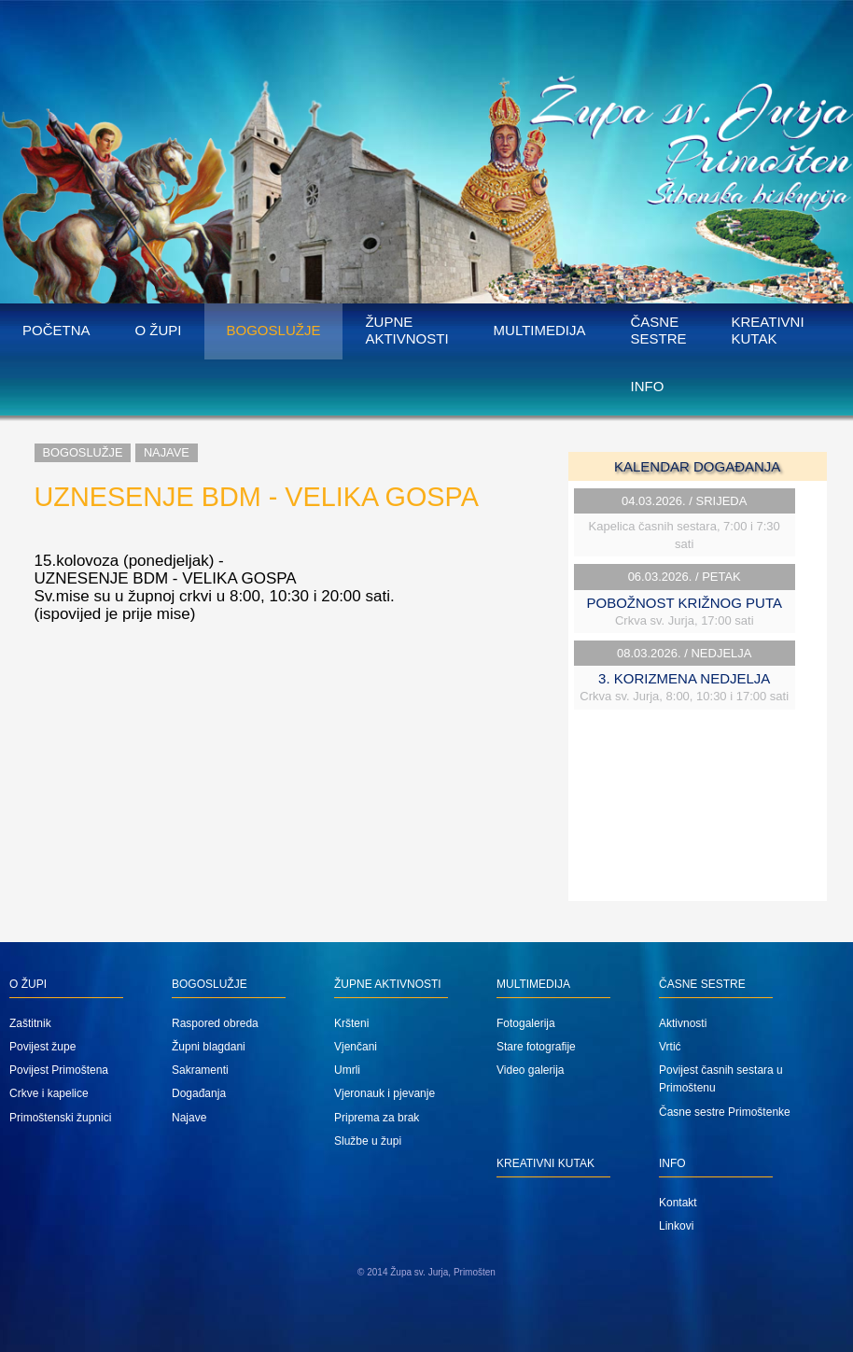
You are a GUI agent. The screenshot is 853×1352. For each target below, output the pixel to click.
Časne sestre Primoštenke (724, 1112)
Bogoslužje (274, 330)
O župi (158, 330)
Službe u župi (367, 1141)
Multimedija (540, 330)
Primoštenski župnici (60, 1117)
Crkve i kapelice (49, 1093)
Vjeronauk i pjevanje (384, 1093)
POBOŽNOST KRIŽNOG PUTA (683, 603)
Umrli (347, 1070)
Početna (56, 330)
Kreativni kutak (768, 330)
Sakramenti (200, 1070)
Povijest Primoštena (58, 1070)
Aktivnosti (682, 1023)
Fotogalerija (525, 1023)
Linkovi (676, 1225)
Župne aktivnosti (406, 330)
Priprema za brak (376, 1117)
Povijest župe (42, 1046)
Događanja (199, 1093)
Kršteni (351, 1023)
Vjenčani (355, 1046)
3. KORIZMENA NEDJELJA (684, 678)
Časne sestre (658, 330)
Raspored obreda (215, 1023)
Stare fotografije (536, 1046)
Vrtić (670, 1046)
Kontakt (678, 1202)
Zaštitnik (30, 1023)
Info (647, 386)
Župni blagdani (208, 1046)
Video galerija (530, 1070)
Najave (166, 453)
